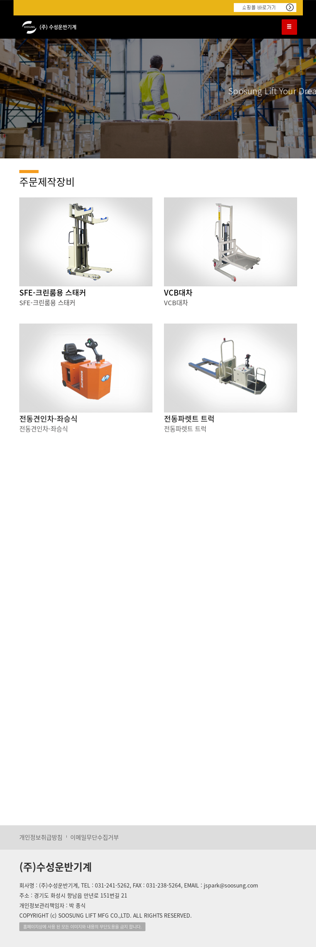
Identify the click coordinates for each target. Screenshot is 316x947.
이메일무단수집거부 (94, 837)
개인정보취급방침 (41, 837)
